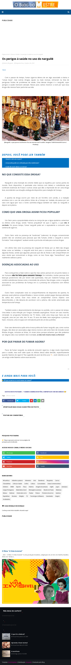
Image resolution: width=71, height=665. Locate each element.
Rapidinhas (6, 496)
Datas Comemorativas (54, 484)
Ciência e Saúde (14, 54)
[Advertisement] (35, 37)
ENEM (12, 487)
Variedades (49, 496)
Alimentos (28, 480)
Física (24, 487)
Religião (21, 496)
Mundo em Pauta (48, 490)
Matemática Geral (21, 490)
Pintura (38, 493)
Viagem (57, 496)
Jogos (57, 487)
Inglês (51, 487)
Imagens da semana (42, 487)
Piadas (31, 493)
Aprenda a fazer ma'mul (19, 643)
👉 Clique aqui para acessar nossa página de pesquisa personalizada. (16, 441)
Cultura (33, 484)
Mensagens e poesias (35, 490)
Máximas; (58, 490)
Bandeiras (41, 480)
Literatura (64, 487)
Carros (57, 480)
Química (58, 493)
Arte (34, 480)
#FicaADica (6, 480)
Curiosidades (41, 484)
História (31, 487)
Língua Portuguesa (8, 490)
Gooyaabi (28, 662)
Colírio (26, 484)
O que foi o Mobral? (18, 634)
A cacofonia (15, 651)
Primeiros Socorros (47, 493)
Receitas (14, 496)
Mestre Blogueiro (8, 63)
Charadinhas (6, 484)
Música (5, 493)
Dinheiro (5, 487)
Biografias (50, 480)
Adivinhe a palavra (17, 480)
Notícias (12, 493)
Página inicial (5, 54)
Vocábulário (6, 499)
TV (27, 496)
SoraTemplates (12, 662)
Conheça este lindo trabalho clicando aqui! (15, 510)
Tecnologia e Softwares (37, 496)
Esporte (18, 487)
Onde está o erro (22, 493)
